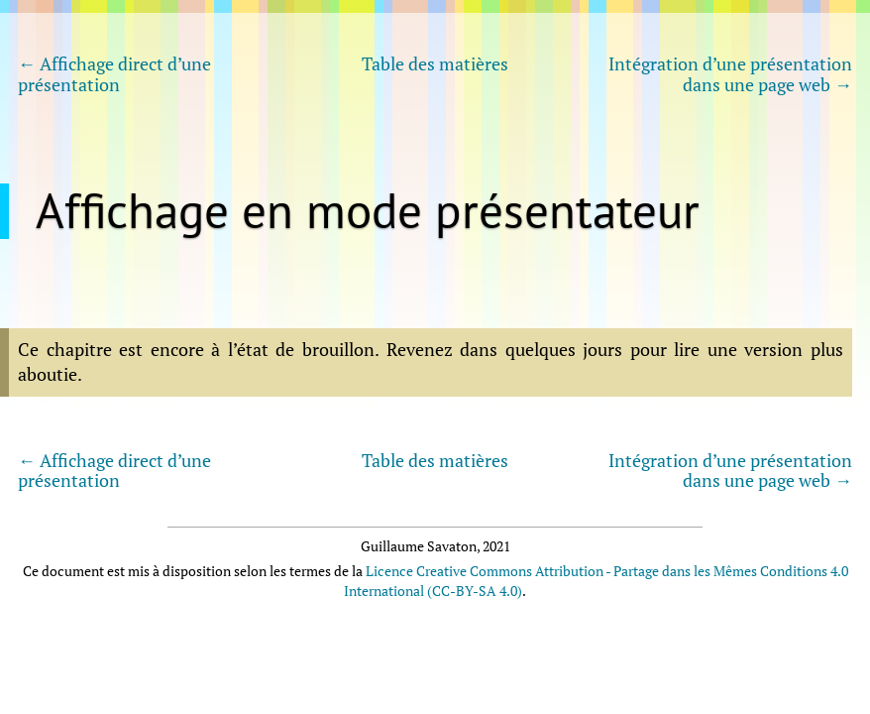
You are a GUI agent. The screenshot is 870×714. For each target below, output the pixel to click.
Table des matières (435, 64)
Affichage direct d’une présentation (114, 74)
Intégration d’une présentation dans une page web (730, 74)
